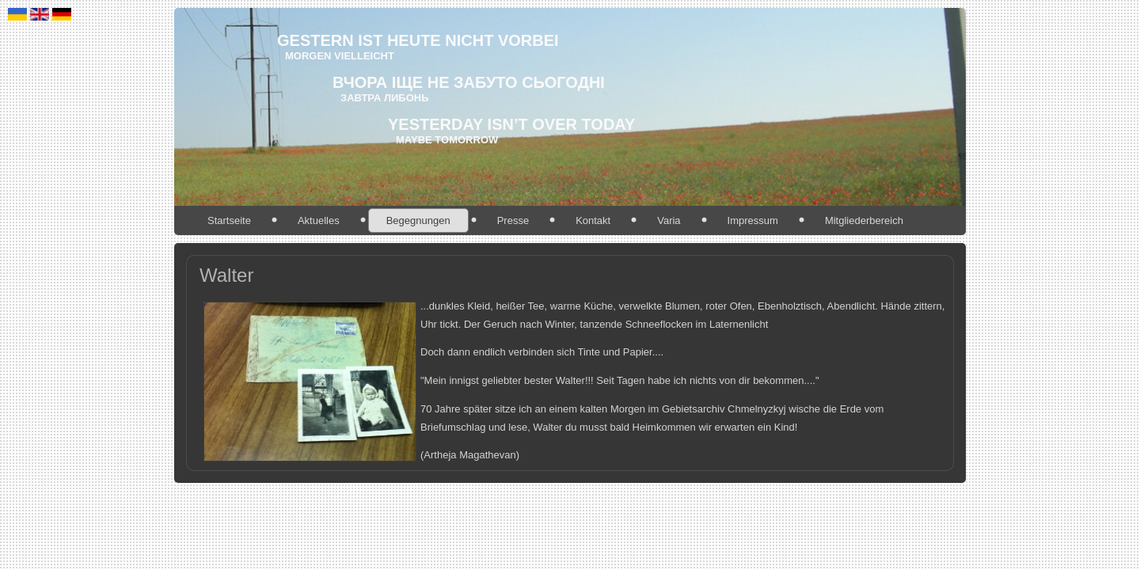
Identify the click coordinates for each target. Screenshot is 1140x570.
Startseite (229, 220)
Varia (668, 220)
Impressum (753, 220)
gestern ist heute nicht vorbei (418, 40)
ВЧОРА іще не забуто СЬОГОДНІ (468, 82)
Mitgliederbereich (864, 220)
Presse (513, 220)
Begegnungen (418, 220)
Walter (226, 275)
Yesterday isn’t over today (511, 124)
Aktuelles (319, 220)
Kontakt (593, 220)
